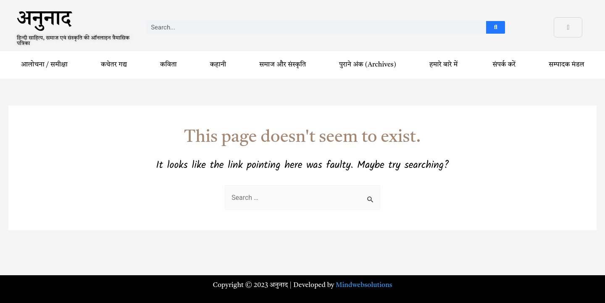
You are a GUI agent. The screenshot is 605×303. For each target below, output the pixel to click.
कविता (168, 64)
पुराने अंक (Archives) (367, 64)
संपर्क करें (504, 64)
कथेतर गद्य (114, 64)
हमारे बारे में (444, 64)
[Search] (495, 27)
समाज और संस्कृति (282, 64)
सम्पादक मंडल (566, 64)
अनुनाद (44, 21)
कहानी (218, 64)
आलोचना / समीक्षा (44, 64)
